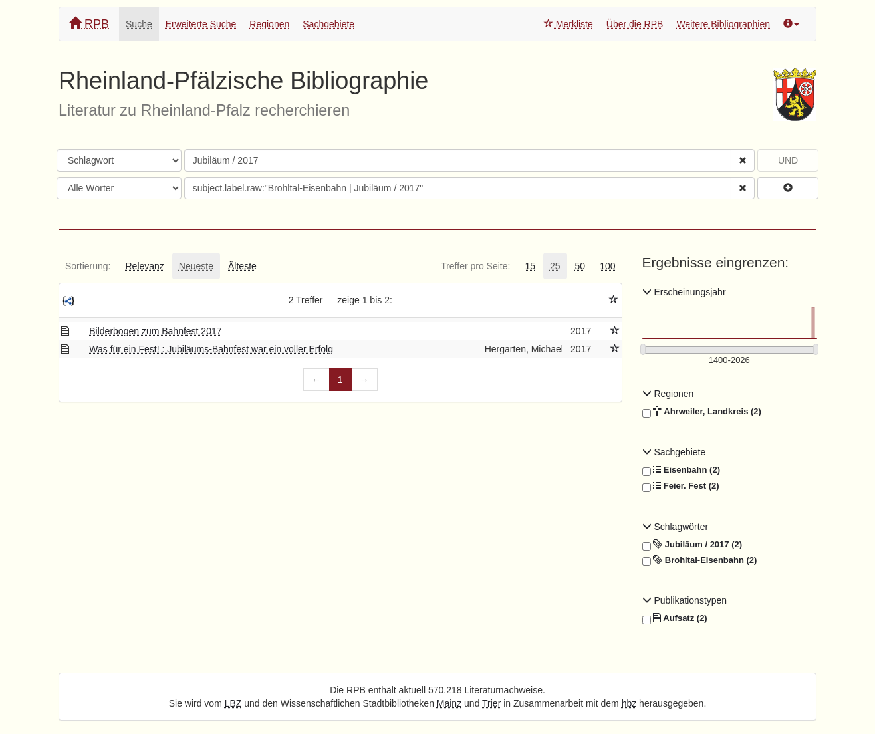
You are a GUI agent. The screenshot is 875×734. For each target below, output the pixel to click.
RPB (89, 24)
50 (580, 266)
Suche (139, 24)
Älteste (242, 266)
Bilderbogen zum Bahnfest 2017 (155, 331)
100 (607, 266)
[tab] (88, 266)
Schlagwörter (675, 526)
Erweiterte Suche (201, 24)
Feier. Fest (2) (680, 486)
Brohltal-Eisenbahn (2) (699, 560)
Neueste (196, 266)
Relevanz (144, 266)
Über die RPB (635, 24)
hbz (629, 703)
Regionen (269, 24)
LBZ (233, 703)
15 (530, 266)
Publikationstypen (684, 600)
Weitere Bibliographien (723, 24)
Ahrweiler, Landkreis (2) (701, 412)
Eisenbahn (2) (681, 470)
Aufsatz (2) (674, 618)
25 (555, 266)
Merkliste (568, 24)
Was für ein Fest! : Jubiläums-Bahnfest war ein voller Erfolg (211, 349)
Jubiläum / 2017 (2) (692, 544)
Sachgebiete (328, 24)
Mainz (449, 703)
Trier (491, 703)
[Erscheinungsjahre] (729, 361)
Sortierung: (87, 266)
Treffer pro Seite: (475, 266)
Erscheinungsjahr (684, 292)
